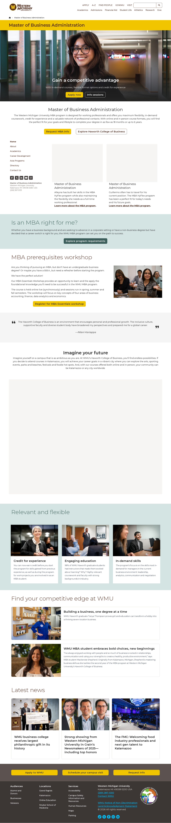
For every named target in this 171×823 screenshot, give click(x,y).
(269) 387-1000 (106, 792)
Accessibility (74, 791)
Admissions (96, 10)
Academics (82, 10)
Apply (85, 5)
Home (13, 142)
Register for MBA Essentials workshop (59, 303)
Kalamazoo (45, 795)
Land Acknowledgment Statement (117, 806)
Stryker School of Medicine (47, 806)
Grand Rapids (45, 791)
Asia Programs (17, 161)
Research (150, 10)
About (13, 146)
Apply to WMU (34, 772)
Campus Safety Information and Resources (76, 798)
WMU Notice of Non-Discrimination (117, 802)
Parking (72, 815)
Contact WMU (106, 796)
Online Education (47, 800)
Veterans (14, 803)
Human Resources (77, 806)
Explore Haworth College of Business (101, 131)
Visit (129, 5)
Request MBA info (57, 131)
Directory (14, 165)
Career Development (20, 156)
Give (159, 10)
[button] (159, 5)
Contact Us (15, 170)
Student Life (126, 10)
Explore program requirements (85, 241)
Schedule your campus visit (85, 772)
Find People (105, 5)
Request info (136, 772)
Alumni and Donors (15, 792)
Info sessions (95, 94)
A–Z (94, 5)
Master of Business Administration (47, 25)
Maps (71, 811)
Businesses (15, 798)
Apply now (74, 94)
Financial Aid (111, 10)
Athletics (138, 10)
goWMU (119, 5)
